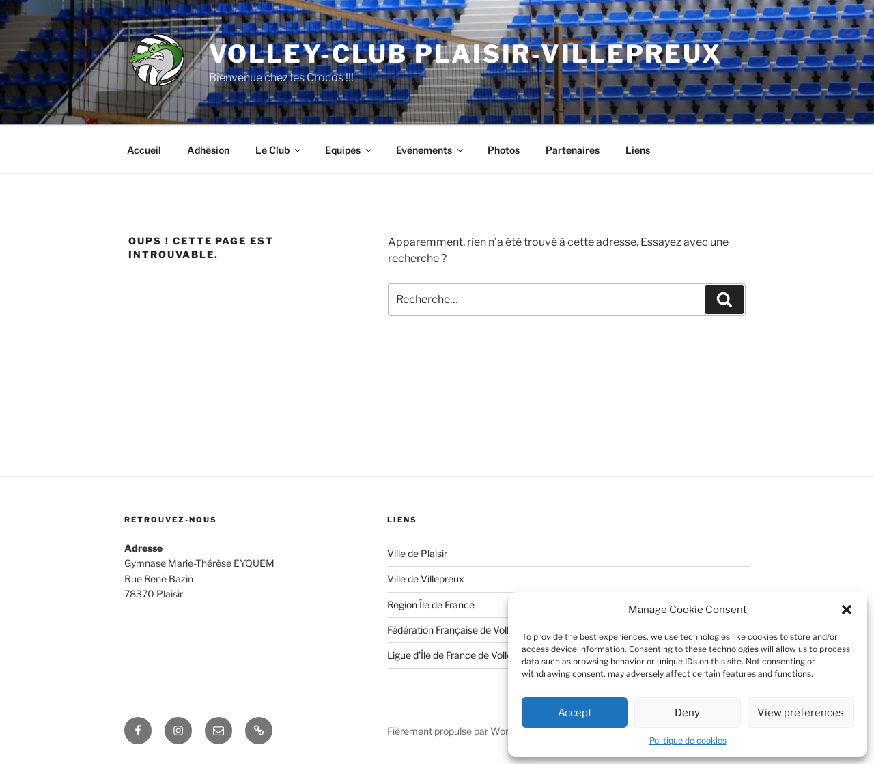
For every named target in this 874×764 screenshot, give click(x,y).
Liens (637, 150)
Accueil (144, 150)
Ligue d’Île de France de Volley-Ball (462, 655)
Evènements (430, 150)
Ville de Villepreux (425, 578)
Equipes (349, 150)
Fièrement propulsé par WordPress (463, 731)
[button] (847, 610)
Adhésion (208, 150)
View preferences (800, 713)
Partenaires (573, 150)
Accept (575, 713)
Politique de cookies (688, 740)
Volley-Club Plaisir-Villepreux (465, 54)
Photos (504, 150)
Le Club (278, 150)
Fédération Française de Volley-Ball (463, 630)
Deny (687, 713)
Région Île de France (431, 604)
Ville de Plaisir (417, 553)
